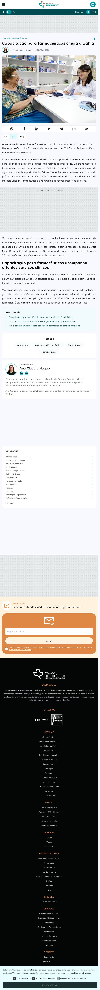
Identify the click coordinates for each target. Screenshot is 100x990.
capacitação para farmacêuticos (24, 144)
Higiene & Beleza (12, 474)
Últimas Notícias (12, 457)
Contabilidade (49, 867)
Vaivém (49, 837)
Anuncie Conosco (49, 936)
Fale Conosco (49, 961)
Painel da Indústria (49, 825)
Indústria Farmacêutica (15, 460)
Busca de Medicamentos (49, 918)
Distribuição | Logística (15, 470)
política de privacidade (82, 973)
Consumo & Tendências (49, 812)
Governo (49, 791)
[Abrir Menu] (11, 4)
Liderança (49, 885)
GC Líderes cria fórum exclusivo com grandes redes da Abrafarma (42, 321)
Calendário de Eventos (49, 913)
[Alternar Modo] (22, 136)
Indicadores (49, 922)
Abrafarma (23, 345)
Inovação (9, 488)
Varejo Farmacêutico (15, 38)
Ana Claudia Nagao (22, 50)
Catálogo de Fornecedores (49, 927)
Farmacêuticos (49, 351)
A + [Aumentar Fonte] (5, 136)
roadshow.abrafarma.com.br (48, 255)
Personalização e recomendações (71, 978)
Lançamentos (11, 477)
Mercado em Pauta (13, 481)
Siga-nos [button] (79, 12)
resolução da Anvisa (14, 246)
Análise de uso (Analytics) (44, 978)
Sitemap (49, 945)
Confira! (9, 394)
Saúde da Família (49, 902)
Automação (49, 863)
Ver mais (9, 503)
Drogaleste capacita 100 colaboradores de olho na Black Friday (41, 317)
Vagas (49, 842)
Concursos (49, 846)
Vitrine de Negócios (49, 821)
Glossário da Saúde (49, 796)
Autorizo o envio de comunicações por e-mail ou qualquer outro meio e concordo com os (51, 648)
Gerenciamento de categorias (49, 876)
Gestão (49, 881)
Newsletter (49, 931)
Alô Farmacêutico (49, 807)
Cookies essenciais (22, 978)
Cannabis (9, 491)
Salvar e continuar (50, 985)
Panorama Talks (49, 816)
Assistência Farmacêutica (48, 345)
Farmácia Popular (49, 872)
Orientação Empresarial (15, 495)
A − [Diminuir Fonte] (13, 136)
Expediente (49, 957)
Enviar (49, 641)
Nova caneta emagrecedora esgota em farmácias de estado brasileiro (44, 325)
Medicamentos (11, 467)
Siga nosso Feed (49, 940)
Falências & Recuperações (16, 498)
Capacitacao (74, 345)
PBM (49, 890)
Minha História (11, 484)
